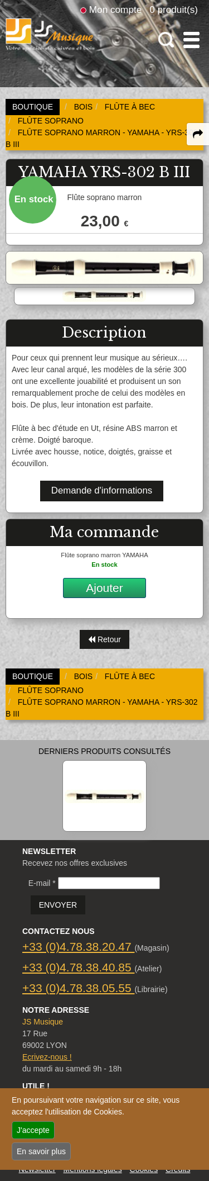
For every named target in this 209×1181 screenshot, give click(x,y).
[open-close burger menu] (191, 40)
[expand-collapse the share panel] (198, 134)
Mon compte (115, 9)
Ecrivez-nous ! (47, 1056)
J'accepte (33, 1130)
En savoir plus (41, 1151)
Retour (104, 639)
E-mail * (42, 883)
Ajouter (104, 587)
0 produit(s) (173, 9)
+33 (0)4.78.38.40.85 (78, 967)
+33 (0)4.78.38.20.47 (78, 946)
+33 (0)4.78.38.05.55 (78, 987)
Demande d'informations (101, 490)
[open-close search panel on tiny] (166, 40)
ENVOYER (58, 904)
